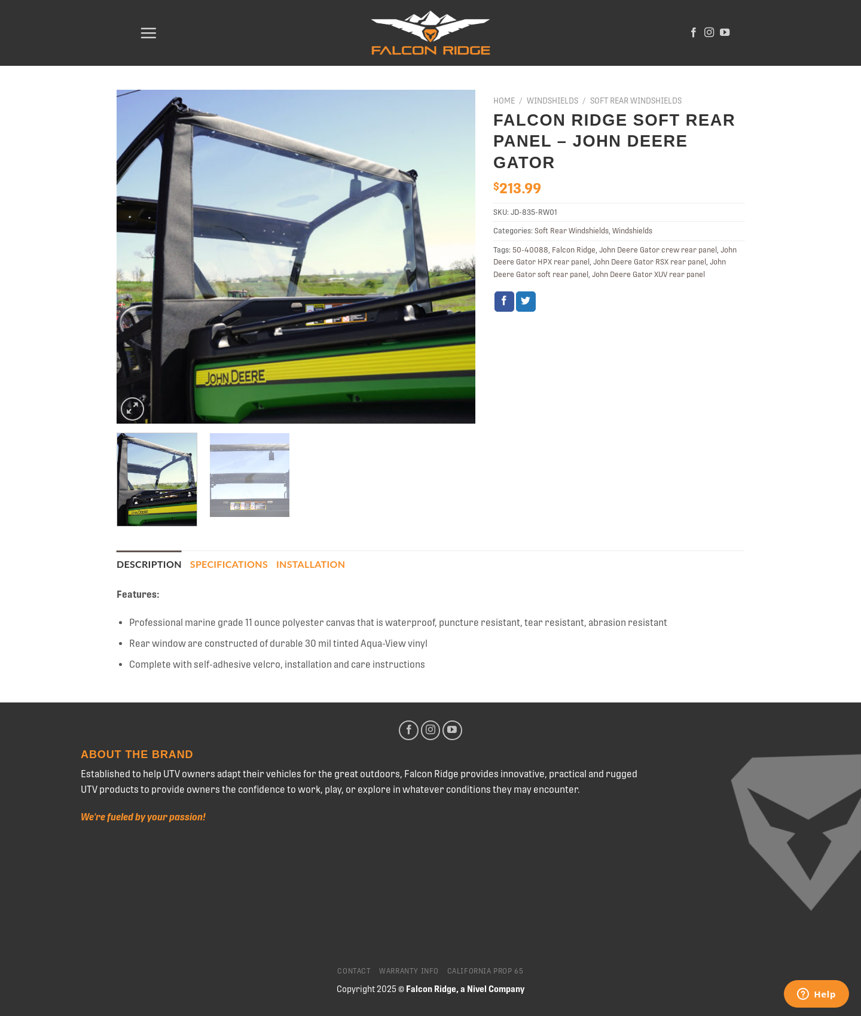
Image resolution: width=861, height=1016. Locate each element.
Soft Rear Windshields (636, 100)
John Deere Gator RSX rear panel (649, 261)
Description (149, 564)
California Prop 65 (485, 971)
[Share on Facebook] (504, 301)
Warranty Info (409, 971)
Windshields (552, 100)
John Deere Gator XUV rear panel (648, 274)
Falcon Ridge (574, 249)
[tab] (149, 564)
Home (504, 100)
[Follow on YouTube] (724, 33)
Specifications (229, 564)
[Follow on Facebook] (693, 33)
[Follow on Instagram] (709, 33)
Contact (354, 971)
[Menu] (148, 33)
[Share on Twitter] (526, 301)
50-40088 (530, 249)
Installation (310, 564)
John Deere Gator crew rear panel (658, 249)
